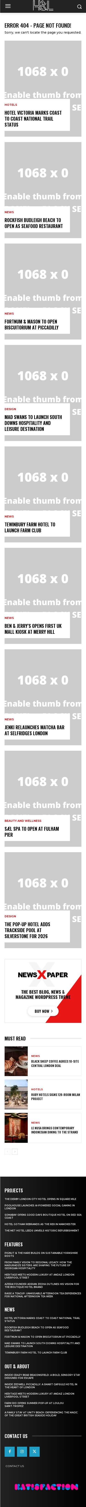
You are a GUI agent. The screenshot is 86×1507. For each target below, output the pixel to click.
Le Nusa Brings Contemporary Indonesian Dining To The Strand (54, 1129)
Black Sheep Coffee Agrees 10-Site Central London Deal (55, 1063)
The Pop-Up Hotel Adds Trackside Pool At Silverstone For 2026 (27, 930)
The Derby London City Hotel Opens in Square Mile (40, 1199)
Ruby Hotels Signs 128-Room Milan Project (55, 1096)
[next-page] (15, 1152)
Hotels (11, 104)
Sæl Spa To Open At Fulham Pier (32, 831)
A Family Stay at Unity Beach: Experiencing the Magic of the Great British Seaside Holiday (41, 1414)
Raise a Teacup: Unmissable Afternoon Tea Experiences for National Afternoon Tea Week (43, 1295)
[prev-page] (7, 1152)
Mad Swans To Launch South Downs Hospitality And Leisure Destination (33, 423)
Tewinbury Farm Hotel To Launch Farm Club (30, 527)
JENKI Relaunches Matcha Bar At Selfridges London (34, 730)
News (9, 212)
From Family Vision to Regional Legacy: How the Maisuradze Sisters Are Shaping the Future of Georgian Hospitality (38, 1265)
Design (10, 409)
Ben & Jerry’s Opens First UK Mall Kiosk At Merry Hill (33, 628)
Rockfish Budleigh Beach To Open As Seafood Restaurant (34, 223)
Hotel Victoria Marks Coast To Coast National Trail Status (33, 118)
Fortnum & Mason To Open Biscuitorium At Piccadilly (31, 324)
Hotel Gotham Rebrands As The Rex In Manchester (40, 1224)
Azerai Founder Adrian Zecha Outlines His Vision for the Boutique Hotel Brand (42, 1286)
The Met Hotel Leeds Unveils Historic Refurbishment (42, 1230)
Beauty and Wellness (23, 821)
